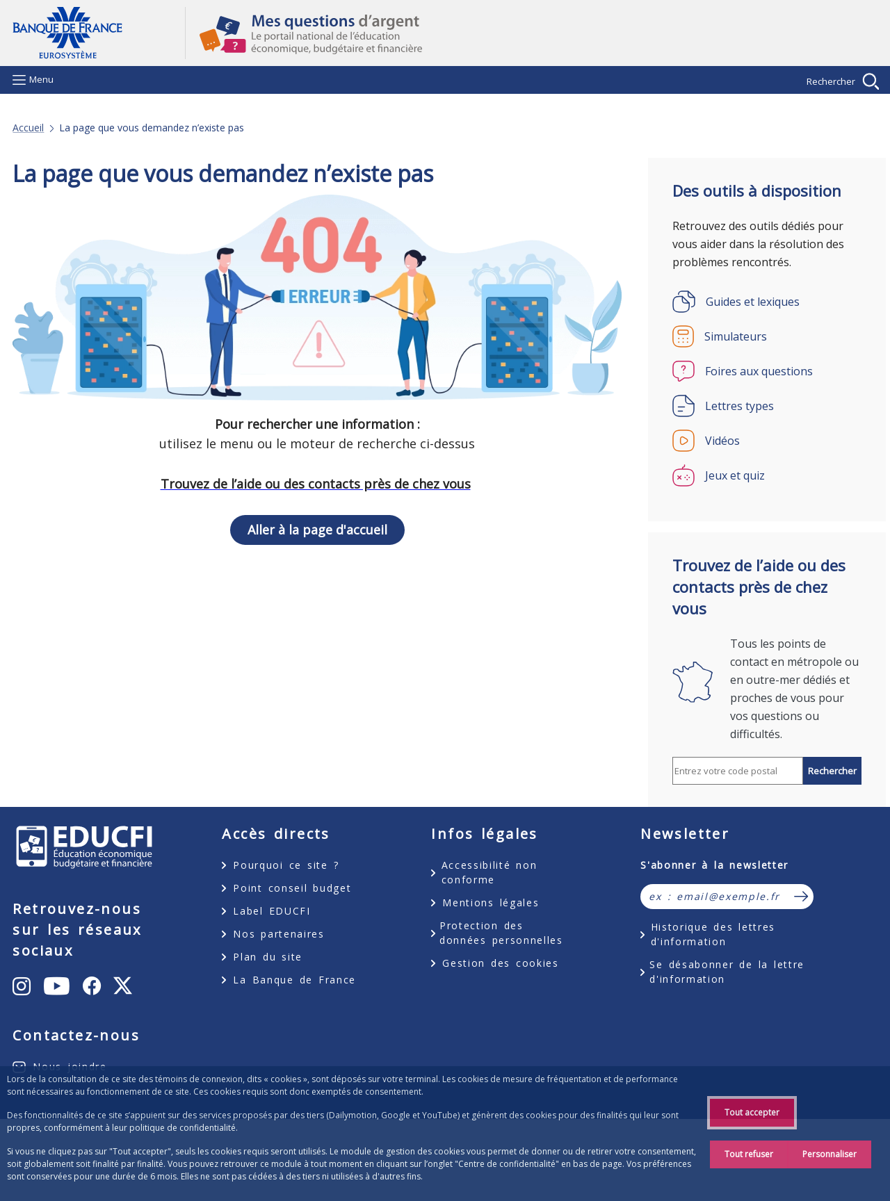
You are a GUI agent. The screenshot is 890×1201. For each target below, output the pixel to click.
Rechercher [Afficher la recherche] (831, 81)
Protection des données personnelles (501, 933)
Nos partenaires (278, 933)
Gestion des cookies (500, 963)
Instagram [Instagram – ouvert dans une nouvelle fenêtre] (79, 985)
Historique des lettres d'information (713, 934)
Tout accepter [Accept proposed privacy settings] (752, 1112)
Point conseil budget (292, 887)
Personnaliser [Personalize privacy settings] (829, 1154)
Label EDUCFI (271, 910)
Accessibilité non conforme (489, 872)
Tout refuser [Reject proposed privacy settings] (749, 1154)
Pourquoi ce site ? (286, 865)
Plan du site (267, 956)
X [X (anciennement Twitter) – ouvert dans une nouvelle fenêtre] (132, 1069)
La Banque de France (294, 979)
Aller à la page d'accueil (317, 529)
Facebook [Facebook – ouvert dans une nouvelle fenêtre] (72, 1058)
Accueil (28, 127)
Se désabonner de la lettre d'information (726, 972)
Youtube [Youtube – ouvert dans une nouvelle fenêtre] (87, 1016)
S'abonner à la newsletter (714, 865)
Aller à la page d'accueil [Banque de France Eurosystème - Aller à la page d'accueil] (99, 33)
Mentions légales (490, 902)
